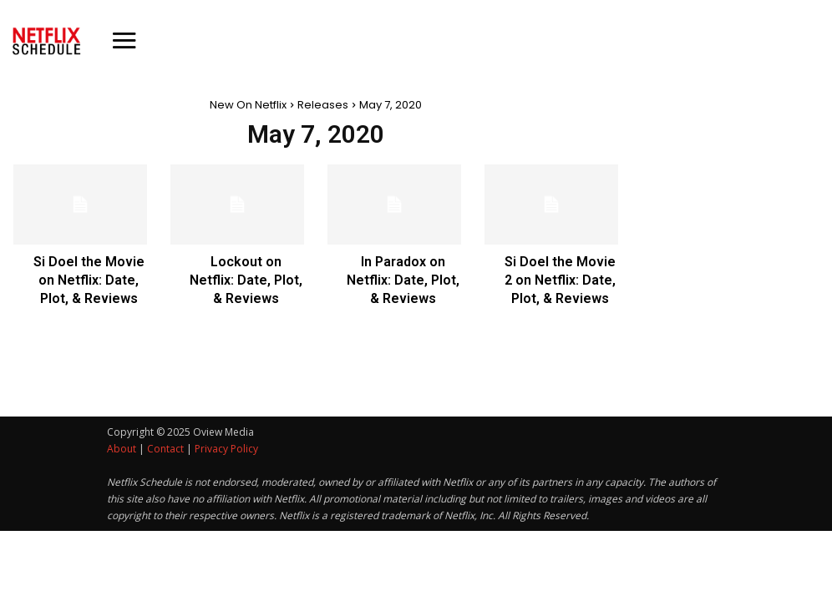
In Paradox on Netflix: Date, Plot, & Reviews (403, 280)
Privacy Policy (226, 449)
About (121, 449)
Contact (165, 449)
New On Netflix (248, 105)
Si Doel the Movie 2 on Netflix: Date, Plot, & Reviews (560, 280)
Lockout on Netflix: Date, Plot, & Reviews (246, 280)
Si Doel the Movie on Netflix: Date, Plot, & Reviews (89, 280)
